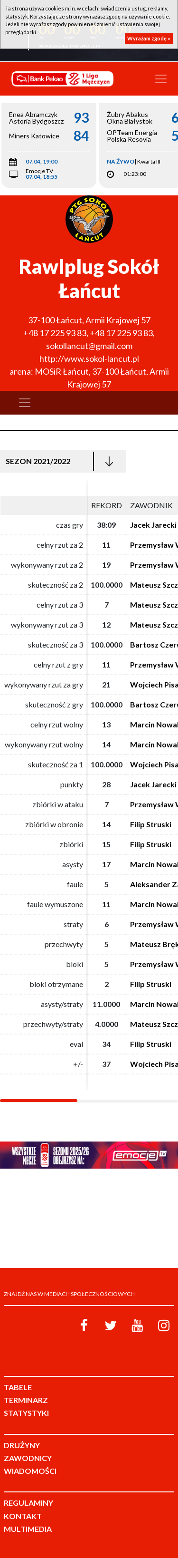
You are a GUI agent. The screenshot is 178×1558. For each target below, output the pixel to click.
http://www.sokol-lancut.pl (89, 358)
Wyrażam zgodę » (148, 38)
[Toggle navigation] (161, 78)
